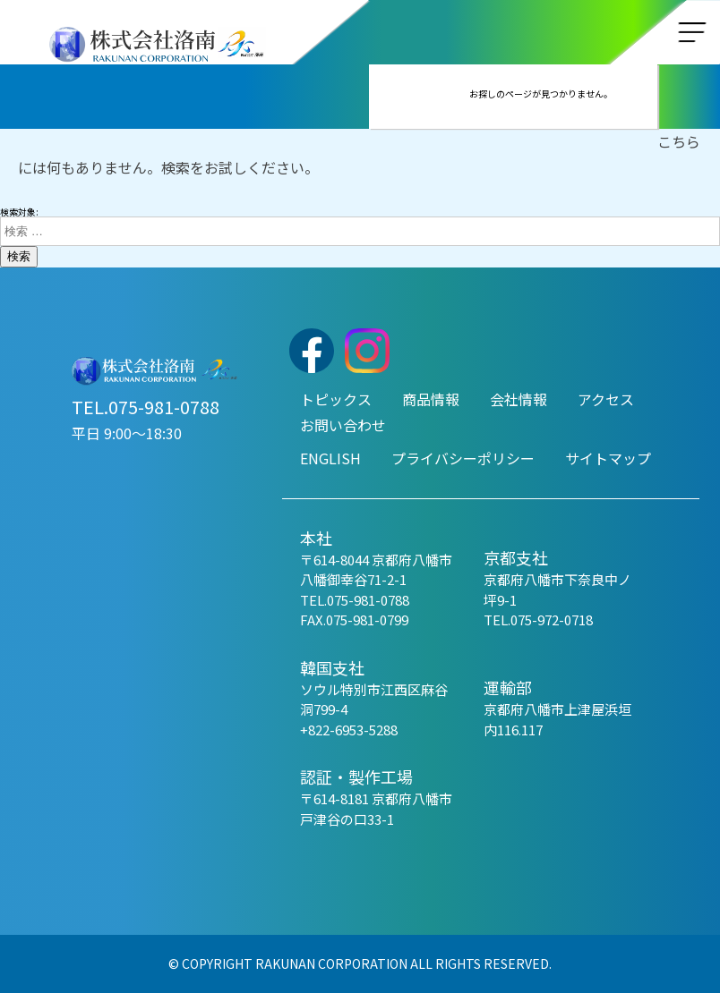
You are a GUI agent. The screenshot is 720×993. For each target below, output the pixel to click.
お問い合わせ (343, 425)
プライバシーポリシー (463, 458)
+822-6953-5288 (349, 729)
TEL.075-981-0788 (145, 407)
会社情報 (518, 399)
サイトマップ (608, 458)
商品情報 (430, 399)
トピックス (336, 399)
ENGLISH (330, 458)
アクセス (606, 399)
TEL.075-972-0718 (538, 619)
